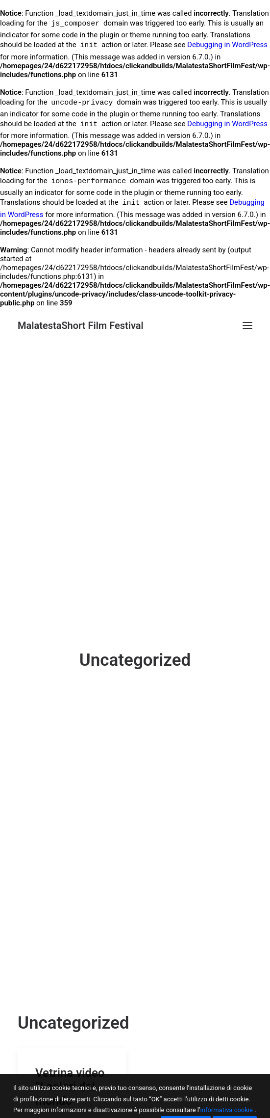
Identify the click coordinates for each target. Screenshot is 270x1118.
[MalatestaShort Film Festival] (81, 325)
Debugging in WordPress (227, 46)
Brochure (171, 1097)
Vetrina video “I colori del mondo (69, 990)
